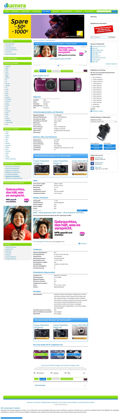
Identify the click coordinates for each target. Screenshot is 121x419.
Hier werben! (36, 402)
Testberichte (15, 11)
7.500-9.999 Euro (96, 83)
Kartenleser (8, 251)
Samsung (7, 110)
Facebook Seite (99, 162)
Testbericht (109, 145)
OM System (8, 99)
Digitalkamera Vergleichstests (12, 172)
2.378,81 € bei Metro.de (61, 173)
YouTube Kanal (99, 157)
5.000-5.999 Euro (96, 88)
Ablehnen (3, 418)
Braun (6, 72)
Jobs (60, 402)
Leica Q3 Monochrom (10, 48)
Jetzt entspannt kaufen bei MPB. (60, 59)
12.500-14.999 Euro (97, 79)
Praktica (7, 105)
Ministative (8, 255)
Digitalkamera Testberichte (12, 170)
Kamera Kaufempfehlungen (12, 168)
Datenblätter (46, 11)
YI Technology (8, 122)
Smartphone (78, 11)
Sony (6, 116)
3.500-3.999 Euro (96, 92)
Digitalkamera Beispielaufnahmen (13, 178)
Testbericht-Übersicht (10, 247)
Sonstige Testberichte (10, 259)
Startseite (35, 40)
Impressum (30, 402)
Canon (7, 74)
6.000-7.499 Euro (96, 85)
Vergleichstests (25, 11)
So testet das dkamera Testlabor (86, 402)
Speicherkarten (9, 249)
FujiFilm (7, 78)
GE (6, 79)
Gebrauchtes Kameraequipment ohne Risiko (56, 44)
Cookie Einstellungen (17, 418)
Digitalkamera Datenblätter (12, 176)
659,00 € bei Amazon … (42, 173)
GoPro (7, 137)
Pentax (7, 103)
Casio (7, 76)
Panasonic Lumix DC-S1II (98, 46)
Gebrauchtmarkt (89, 11)
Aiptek (7, 68)
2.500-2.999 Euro (96, 96)
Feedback (74, 402)
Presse (69, 402)
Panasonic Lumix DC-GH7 (99, 58)
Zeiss (6, 124)
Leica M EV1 (8, 51)
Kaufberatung (36, 11)
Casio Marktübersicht (66, 71)
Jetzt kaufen (83, 243)
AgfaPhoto (8, 66)
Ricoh (6, 107)
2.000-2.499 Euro (96, 98)
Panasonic (8, 101)
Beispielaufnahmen (67, 11)
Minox (6, 93)
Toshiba (7, 157)
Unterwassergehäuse (10, 257)
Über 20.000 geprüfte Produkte (41, 241)
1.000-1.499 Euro (96, 102)
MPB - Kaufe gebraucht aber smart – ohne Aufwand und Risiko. (58, 213)
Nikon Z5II (95, 48)
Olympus (7, 97)
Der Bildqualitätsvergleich (11, 174)
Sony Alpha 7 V (9, 46)
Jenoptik (7, 85)
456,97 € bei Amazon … (80, 173)
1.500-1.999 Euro (96, 100)
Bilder (49, 71)
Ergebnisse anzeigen (97, 111)
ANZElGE (80, 210)
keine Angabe (95, 106)
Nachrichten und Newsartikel (12, 166)
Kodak (7, 89)
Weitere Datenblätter (11, 54)
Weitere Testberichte (112, 64)
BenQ (6, 70)
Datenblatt (96, 148)
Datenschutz (55, 402)
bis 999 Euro (95, 104)
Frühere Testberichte (10, 159)
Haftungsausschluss (46, 402)
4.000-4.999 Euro (96, 90)
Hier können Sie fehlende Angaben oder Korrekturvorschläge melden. (60, 365)
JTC (6, 87)
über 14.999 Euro (96, 77)
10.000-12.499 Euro (97, 81)
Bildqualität (56, 11)
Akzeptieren (9, 418)
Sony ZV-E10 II (96, 59)
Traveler (7, 118)
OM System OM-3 (97, 52)
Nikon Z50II (95, 54)
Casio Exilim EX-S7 (50, 40)
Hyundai (7, 83)
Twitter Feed (98, 167)
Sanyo (7, 112)
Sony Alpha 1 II (96, 56)
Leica (6, 91)
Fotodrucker (8, 253)
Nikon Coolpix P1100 (97, 50)
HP (6, 81)
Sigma (7, 114)
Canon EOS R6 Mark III (11, 49)
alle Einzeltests (37, 65)
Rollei (6, 108)
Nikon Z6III (95, 61)
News (7, 11)
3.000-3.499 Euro (96, 94)
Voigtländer (8, 120)
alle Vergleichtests (83, 65)
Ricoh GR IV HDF (9, 44)
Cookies (64, 402)
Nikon (6, 95)
